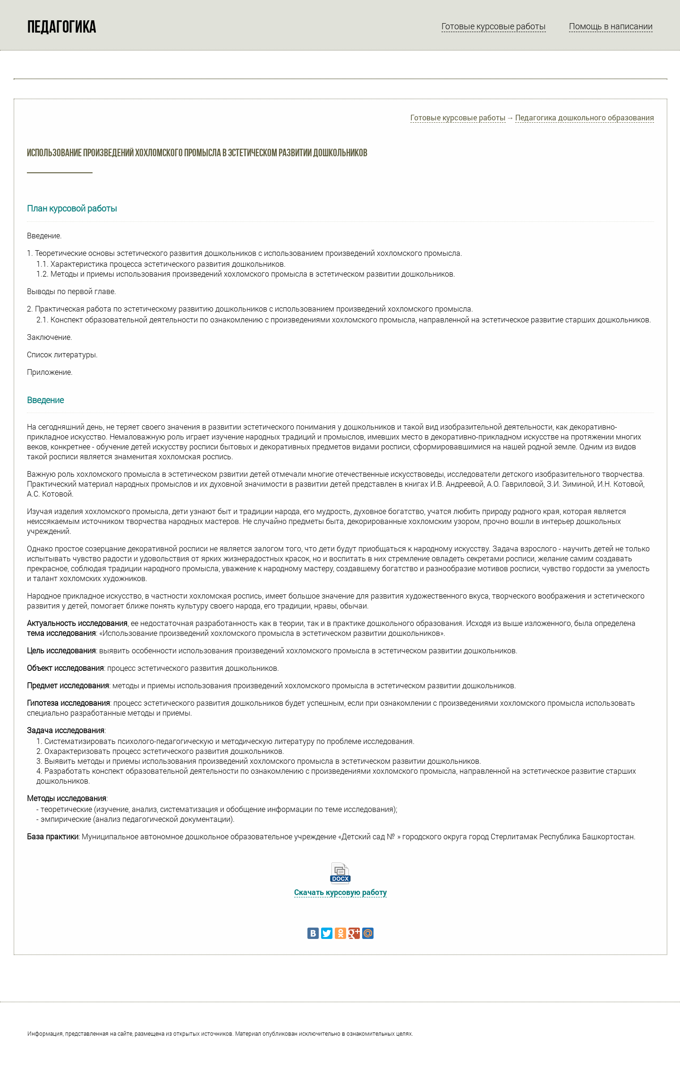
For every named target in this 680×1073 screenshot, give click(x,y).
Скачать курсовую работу (340, 892)
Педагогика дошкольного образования (584, 117)
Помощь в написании (611, 26)
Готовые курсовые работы (494, 26)
